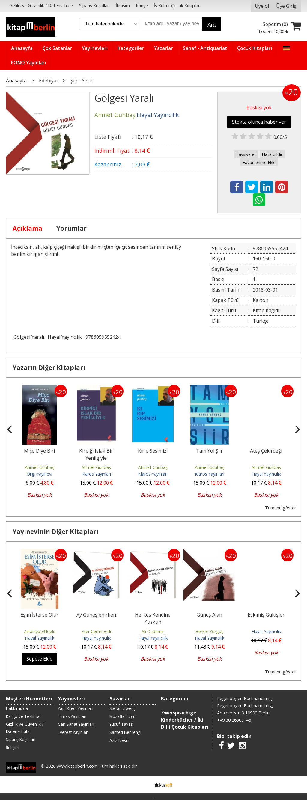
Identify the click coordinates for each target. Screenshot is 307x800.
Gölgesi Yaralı (28, 337)
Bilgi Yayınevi (39, 474)
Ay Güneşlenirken (96, 614)
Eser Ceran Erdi (96, 631)
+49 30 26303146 (234, 720)
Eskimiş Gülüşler (266, 614)
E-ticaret (144, 784)
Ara (211, 25)
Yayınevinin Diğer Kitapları (55, 531)
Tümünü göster (280, 508)
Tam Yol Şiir (209, 450)
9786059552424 (103, 337)
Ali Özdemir (153, 631)
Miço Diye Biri (39, 450)
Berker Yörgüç (209, 631)
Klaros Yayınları (96, 474)
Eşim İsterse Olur (39, 614)
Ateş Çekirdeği (266, 450)
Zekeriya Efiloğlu (39, 631)
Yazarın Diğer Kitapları (49, 367)
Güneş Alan (209, 614)
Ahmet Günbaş (39, 467)
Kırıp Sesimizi (153, 450)
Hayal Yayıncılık (65, 337)
